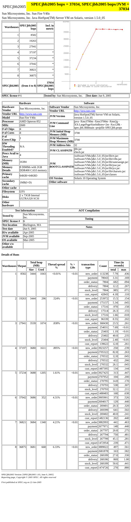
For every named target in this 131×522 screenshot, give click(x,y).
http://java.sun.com (84, 110)
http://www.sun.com (31, 113)
